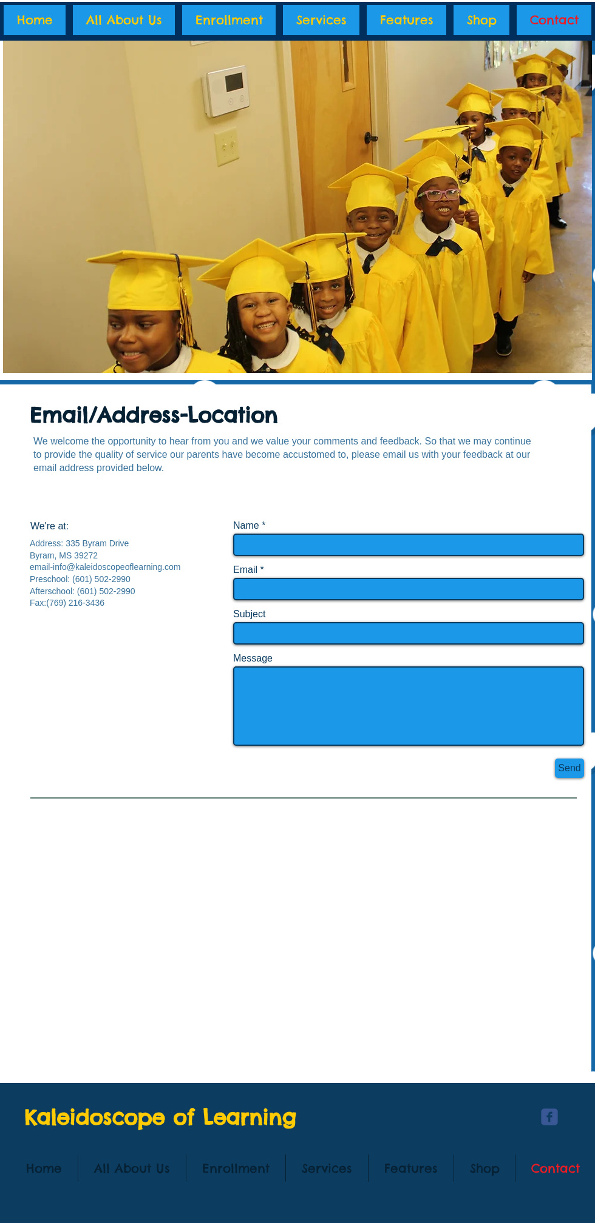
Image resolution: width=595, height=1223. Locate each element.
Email (245, 570)
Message (253, 658)
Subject (249, 614)
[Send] (569, 768)
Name (246, 526)
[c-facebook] (549, 1116)
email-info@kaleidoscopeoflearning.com (105, 567)
